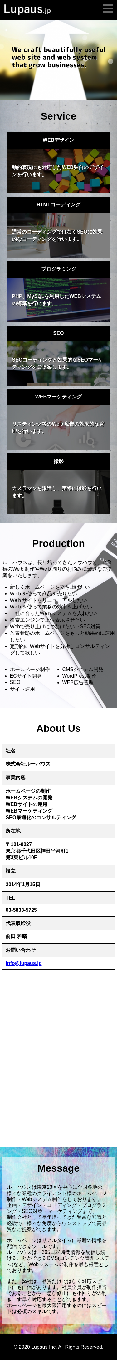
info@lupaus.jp (23, 963)
